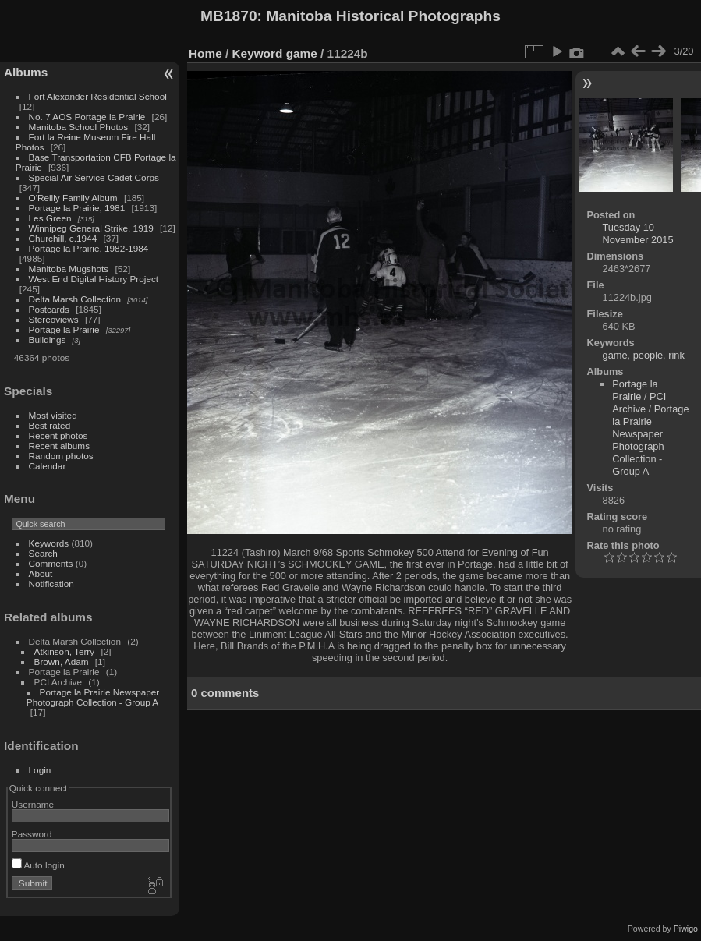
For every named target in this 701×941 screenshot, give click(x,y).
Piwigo (686, 928)
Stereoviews (54, 319)
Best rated (50, 425)
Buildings (47, 339)
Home (205, 53)
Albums (26, 72)
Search (43, 553)
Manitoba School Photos (79, 127)
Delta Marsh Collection (75, 299)
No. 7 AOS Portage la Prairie (87, 116)
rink (676, 355)
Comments (51, 563)
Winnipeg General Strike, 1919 (91, 228)
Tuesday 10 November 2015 (638, 233)
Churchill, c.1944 (63, 238)
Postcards (49, 309)
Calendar (47, 466)
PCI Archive (639, 403)
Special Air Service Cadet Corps (94, 177)
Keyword (257, 53)
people (648, 355)
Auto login (38, 865)
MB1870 (228, 16)
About (41, 573)
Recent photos (58, 435)
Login (40, 770)
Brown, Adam (61, 661)
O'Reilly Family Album (73, 198)
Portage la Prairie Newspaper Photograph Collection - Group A (93, 697)
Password (32, 834)
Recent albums (59, 445)
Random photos (61, 456)
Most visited (53, 415)
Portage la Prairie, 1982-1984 (89, 248)
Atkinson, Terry (64, 651)
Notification (51, 583)
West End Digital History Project (94, 279)
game (301, 53)
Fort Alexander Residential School (98, 96)
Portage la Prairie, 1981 (77, 208)
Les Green (50, 218)
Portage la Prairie (64, 329)
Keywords (49, 543)
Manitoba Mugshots (69, 269)
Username (33, 804)
